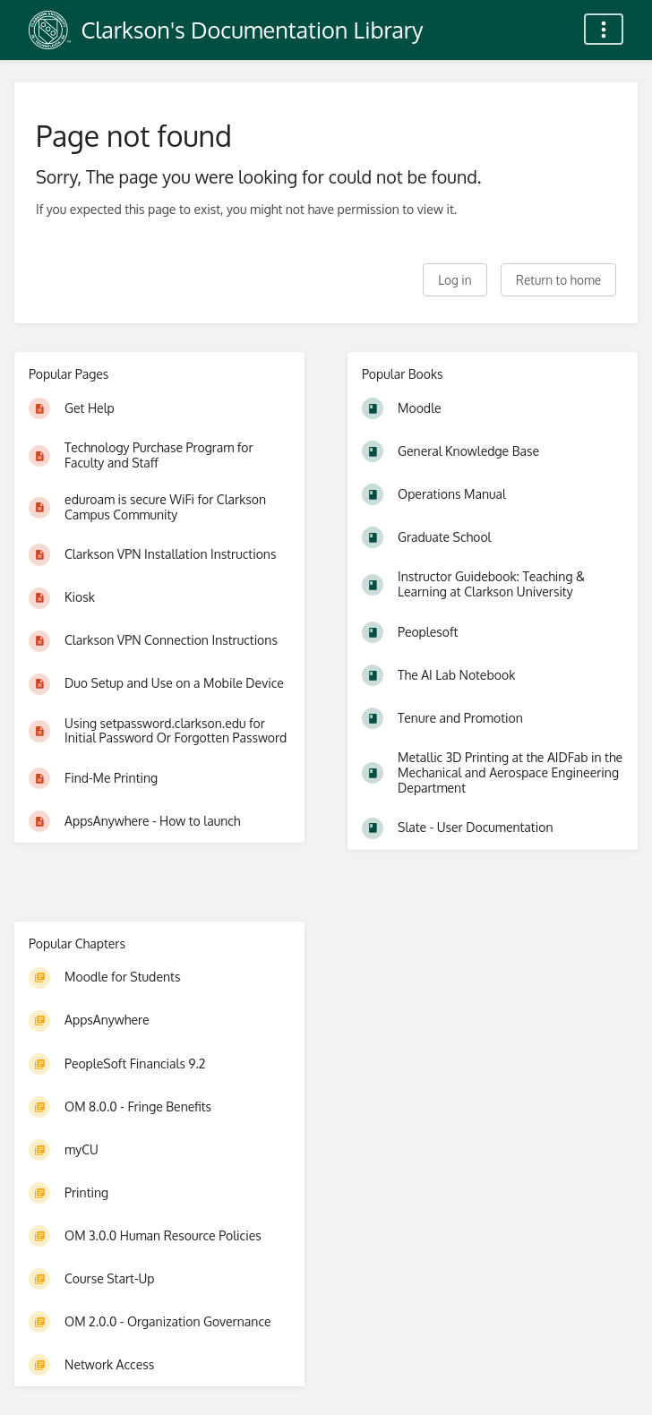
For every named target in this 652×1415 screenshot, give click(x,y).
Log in (454, 279)
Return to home (558, 279)
